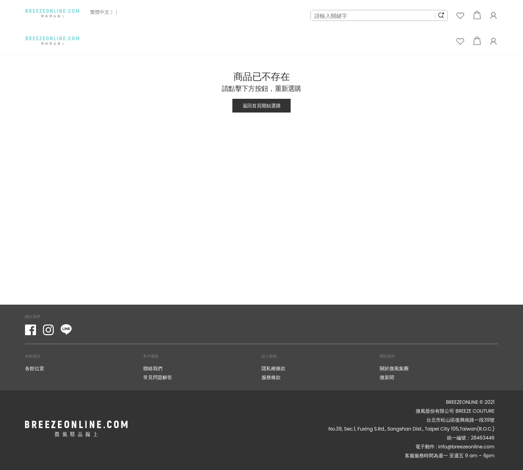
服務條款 (271, 377)
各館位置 (34, 368)
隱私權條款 (273, 368)
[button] (477, 16)
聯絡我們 (152, 368)
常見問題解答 (157, 377)
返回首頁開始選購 (262, 105)
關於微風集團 (394, 368)
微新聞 (387, 377)
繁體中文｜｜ (104, 12)
